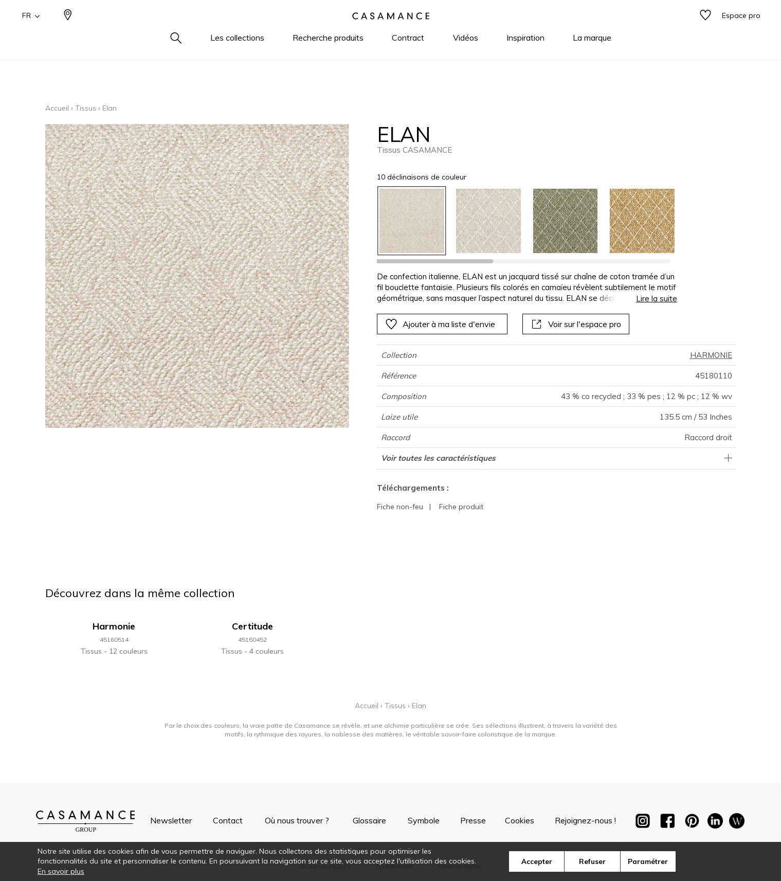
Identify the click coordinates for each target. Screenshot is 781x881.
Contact (228, 820)
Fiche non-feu (400, 506)
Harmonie (114, 626)
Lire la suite (656, 298)
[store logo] (390, 32)
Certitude (252, 626)
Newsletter (171, 820)
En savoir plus (61, 871)
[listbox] (520, 221)
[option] (411, 221)
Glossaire (369, 820)
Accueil (57, 108)
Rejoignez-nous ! (585, 820)
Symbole (424, 820)
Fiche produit (461, 506)
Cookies (519, 820)
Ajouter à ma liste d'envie (440, 324)
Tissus (85, 108)
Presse (473, 820)
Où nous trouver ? (297, 820)
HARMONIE (711, 355)
